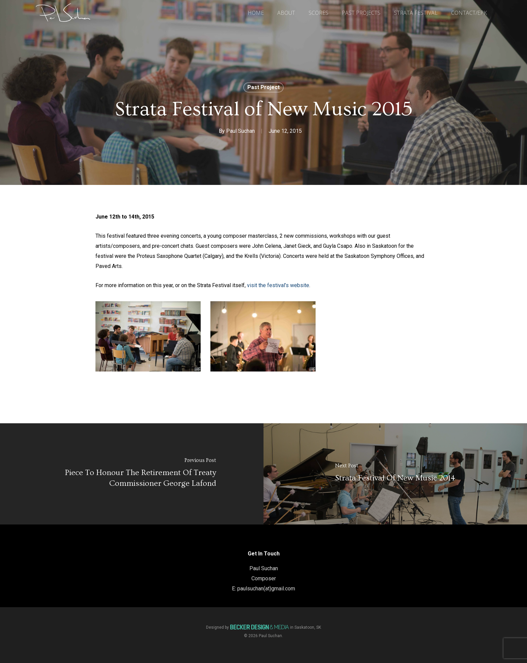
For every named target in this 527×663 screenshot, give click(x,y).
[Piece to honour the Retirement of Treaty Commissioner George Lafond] (132, 473)
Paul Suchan (240, 131)
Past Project (263, 87)
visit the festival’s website (278, 285)
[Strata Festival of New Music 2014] (395, 473)
